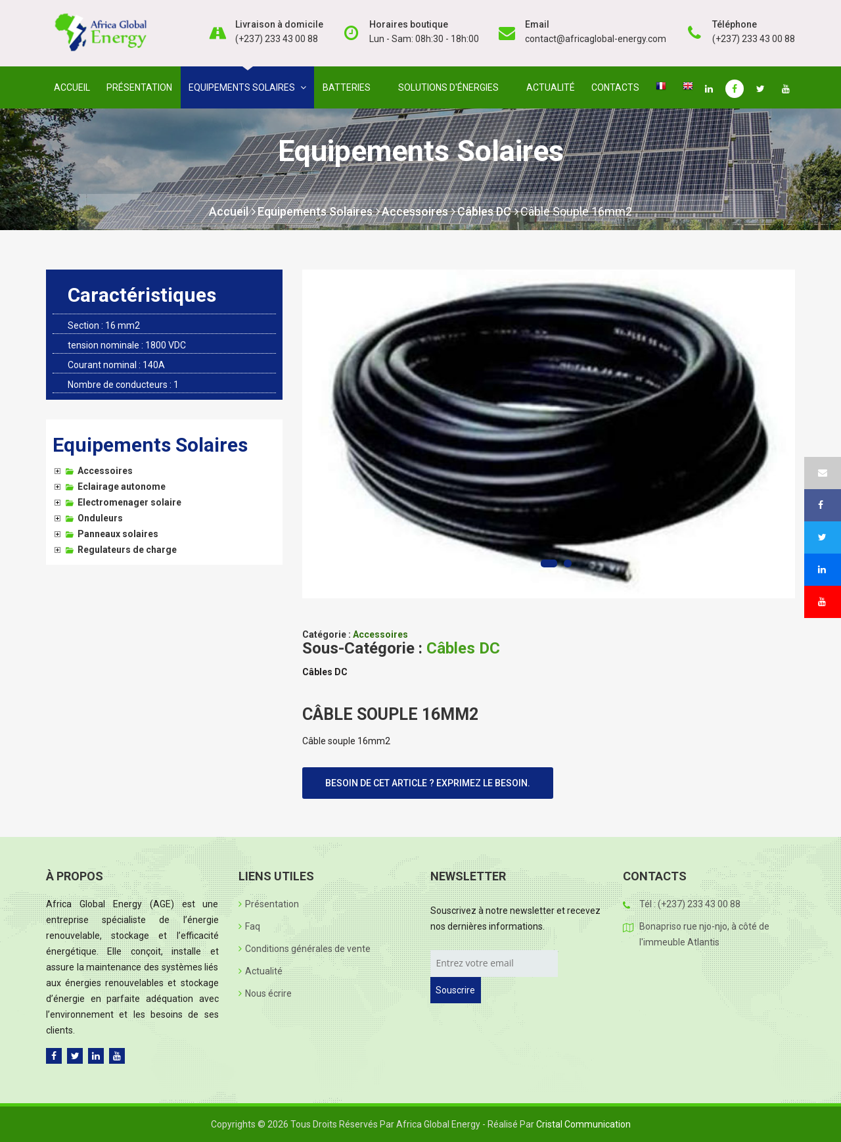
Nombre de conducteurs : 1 (123, 384)
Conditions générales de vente (305, 948)
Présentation (139, 87)
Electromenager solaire (129, 502)
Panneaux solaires (118, 534)
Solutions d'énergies (451, 87)
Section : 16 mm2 (104, 325)
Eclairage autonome (122, 486)
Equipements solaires (247, 87)
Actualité (550, 87)
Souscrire (455, 990)
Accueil (72, 87)
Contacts (615, 87)
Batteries (349, 87)
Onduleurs (100, 518)
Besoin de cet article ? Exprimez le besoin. (427, 783)
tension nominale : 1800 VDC (127, 345)
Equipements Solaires (319, 211)
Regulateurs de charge (127, 549)
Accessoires (418, 211)
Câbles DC (487, 211)
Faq (249, 926)
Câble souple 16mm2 (576, 211)
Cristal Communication (583, 1124)
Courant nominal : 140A (116, 365)
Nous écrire (265, 993)
